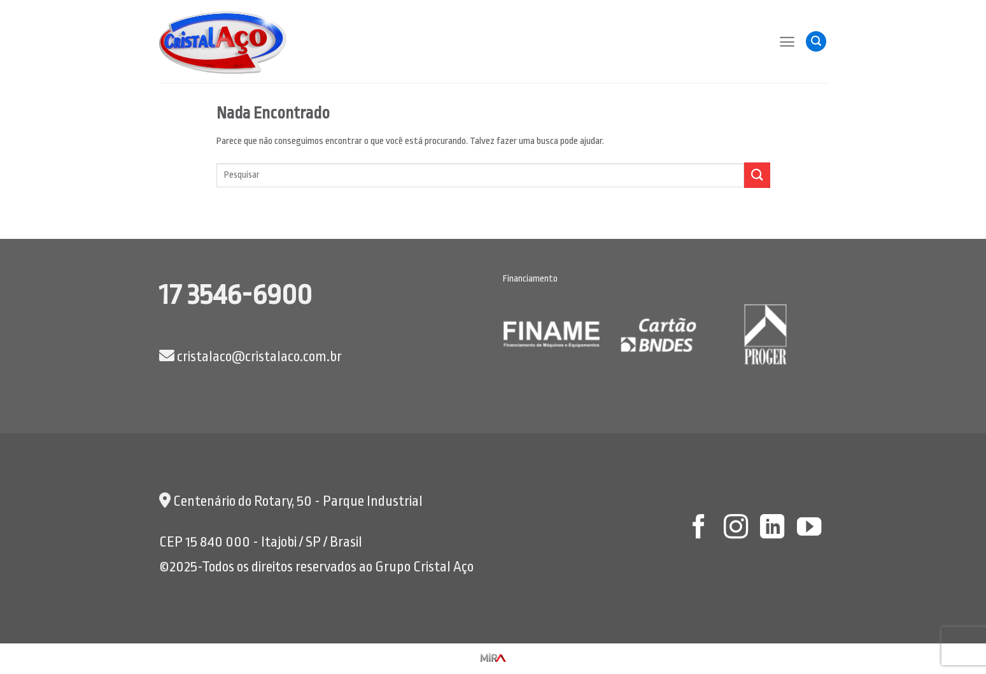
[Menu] (787, 42)
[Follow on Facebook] (699, 528)
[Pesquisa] (816, 41)
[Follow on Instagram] (735, 528)
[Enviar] (757, 174)
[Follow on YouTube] (809, 528)
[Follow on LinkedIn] (772, 528)
